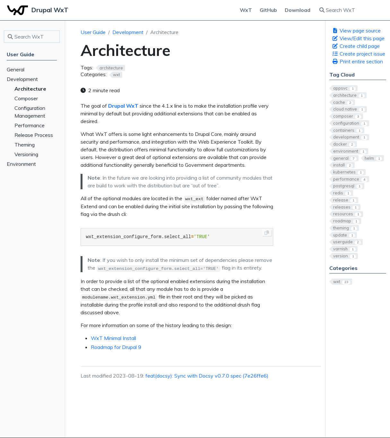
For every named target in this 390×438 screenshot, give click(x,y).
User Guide (93, 32)
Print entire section (357, 61)
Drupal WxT (123, 106)
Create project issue (358, 53)
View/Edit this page (358, 38)
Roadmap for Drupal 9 (116, 347)
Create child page (356, 46)
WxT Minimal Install (113, 338)
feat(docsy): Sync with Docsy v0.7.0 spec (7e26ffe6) (206, 375)
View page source (356, 30)
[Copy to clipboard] (267, 232)
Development (127, 32)
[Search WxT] (351, 10)
